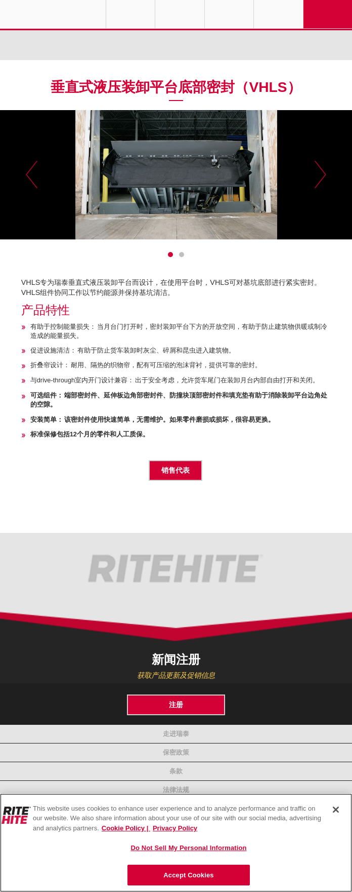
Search (278, 14)
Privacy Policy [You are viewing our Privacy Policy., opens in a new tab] (175, 828)
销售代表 (175, 470)
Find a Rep (179, 14)
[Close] (336, 810)
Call (229, 14)
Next (320, 174)
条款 (176, 771)
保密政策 (176, 752)
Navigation (327, 14)
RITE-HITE (53, 14)
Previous (31, 174)
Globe (130, 14)
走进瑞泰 (176, 733)
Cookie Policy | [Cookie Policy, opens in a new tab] (126, 828)
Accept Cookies (188, 875)
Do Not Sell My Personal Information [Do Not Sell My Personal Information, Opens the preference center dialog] (188, 848)
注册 (176, 705)
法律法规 (176, 790)
